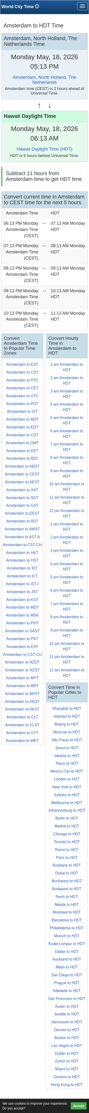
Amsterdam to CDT (22, 435)
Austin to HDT (67, 1006)
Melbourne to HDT (66, 803)
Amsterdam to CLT (22, 717)
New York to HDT (66, 787)
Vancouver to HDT (66, 1022)
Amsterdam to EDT (22, 427)
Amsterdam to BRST (22, 694)
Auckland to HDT (66, 959)
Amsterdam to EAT (22, 647)
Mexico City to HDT (66, 771)
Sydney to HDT (67, 795)
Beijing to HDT (67, 724)
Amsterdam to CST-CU (22, 655)
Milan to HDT (67, 967)
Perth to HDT (67, 897)
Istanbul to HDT (67, 716)
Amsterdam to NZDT (22, 662)
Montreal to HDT (67, 912)
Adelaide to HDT (67, 991)
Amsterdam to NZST (22, 670)
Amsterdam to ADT (22, 521)
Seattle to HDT (66, 1014)
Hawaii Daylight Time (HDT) (44, 149)
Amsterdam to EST (22, 364)
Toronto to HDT (67, 842)
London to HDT (67, 779)
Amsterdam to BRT (22, 686)
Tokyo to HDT (66, 763)
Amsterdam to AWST (22, 529)
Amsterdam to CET (22, 388)
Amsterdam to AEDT (22, 466)
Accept (78, 1106)
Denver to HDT (67, 1030)
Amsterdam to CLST (22, 725)
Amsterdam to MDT (22, 607)
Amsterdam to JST (22, 592)
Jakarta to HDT (67, 756)
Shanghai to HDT (66, 708)
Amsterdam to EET (22, 451)
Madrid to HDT (66, 826)
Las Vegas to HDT (66, 1046)
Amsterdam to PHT (22, 623)
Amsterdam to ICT (22, 576)
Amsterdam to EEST (22, 513)
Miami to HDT (66, 1069)
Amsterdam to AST (22, 490)
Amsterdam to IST (22, 411)
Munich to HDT (67, 936)
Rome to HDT (66, 850)
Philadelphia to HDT (67, 928)
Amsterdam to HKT (22, 553)
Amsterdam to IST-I (22, 584)
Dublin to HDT (67, 1053)
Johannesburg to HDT (66, 810)
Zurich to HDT (67, 1061)
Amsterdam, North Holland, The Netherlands (44, 80)
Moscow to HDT (66, 732)
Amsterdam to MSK (22, 615)
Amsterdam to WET (22, 741)
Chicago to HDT (66, 834)
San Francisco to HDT (66, 999)
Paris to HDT (67, 858)
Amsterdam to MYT (22, 678)
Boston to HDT (66, 1038)
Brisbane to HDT (67, 865)
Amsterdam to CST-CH (22, 545)
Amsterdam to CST (22, 372)
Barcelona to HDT (67, 920)
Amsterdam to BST (22, 458)
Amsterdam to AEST (22, 482)
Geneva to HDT (67, 1077)
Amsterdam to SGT (22, 498)
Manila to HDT (67, 905)
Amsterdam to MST (22, 419)
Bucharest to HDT (67, 881)
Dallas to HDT (67, 952)
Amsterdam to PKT (22, 639)
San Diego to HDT (66, 975)
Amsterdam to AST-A (22, 537)
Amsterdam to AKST (22, 709)
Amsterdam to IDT (22, 568)
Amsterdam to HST (22, 560)
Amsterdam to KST (22, 600)
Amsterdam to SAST (22, 631)
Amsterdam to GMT (22, 443)
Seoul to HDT (66, 748)
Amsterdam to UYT (22, 733)
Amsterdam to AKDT (22, 702)
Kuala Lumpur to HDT (66, 944)
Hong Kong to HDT (67, 1085)
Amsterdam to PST (22, 380)
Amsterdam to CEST (22, 474)
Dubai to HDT (66, 873)
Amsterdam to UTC (22, 396)
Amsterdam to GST (22, 505)
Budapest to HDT (66, 889)
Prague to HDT (67, 983)
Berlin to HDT (66, 818)
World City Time (21, 6)
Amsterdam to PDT (22, 404)
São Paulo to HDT (67, 740)
